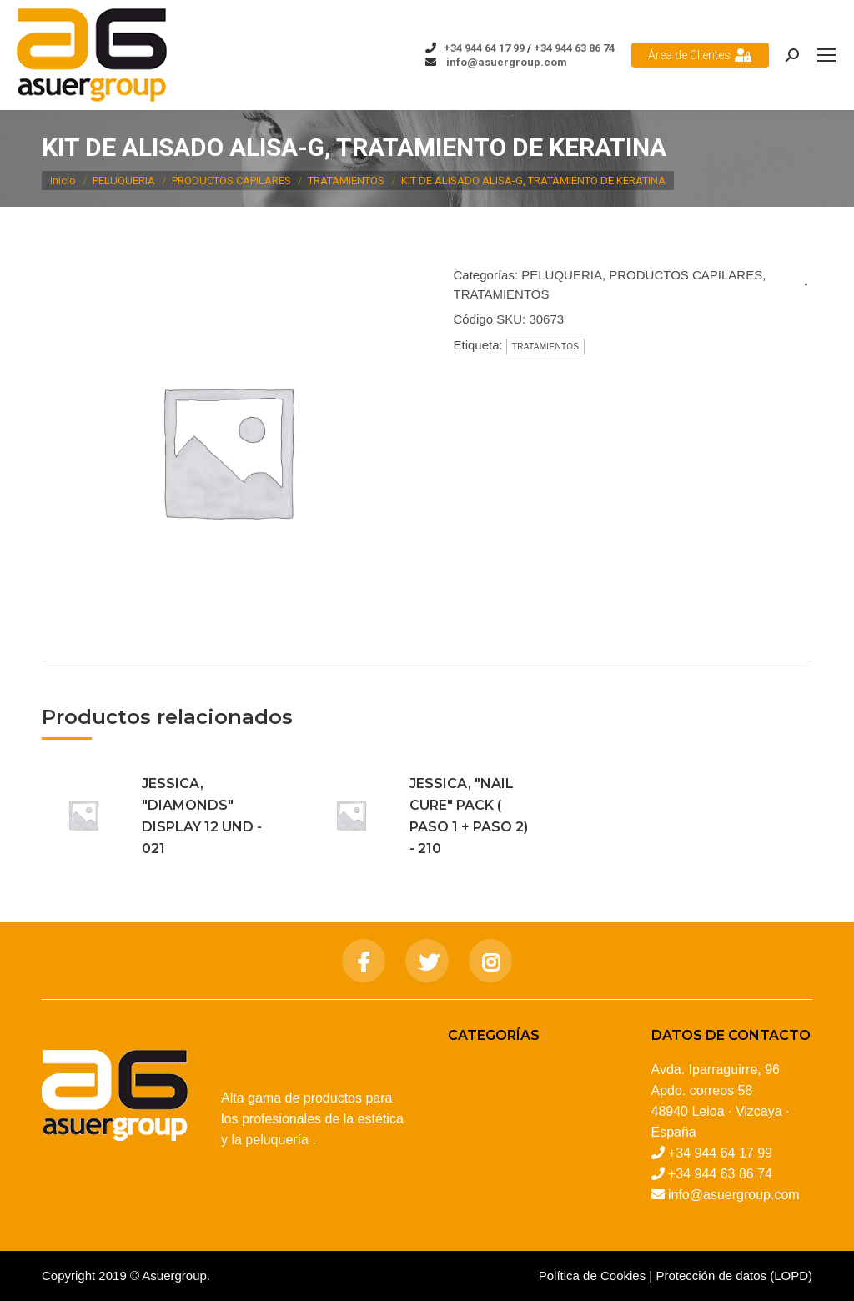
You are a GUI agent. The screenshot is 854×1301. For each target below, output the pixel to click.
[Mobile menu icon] (826, 55)
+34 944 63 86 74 (574, 48)
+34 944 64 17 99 (484, 48)
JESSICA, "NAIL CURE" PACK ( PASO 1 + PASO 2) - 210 (468, 816)
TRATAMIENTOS (502, 294)
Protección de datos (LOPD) (734, 1275)
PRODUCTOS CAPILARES (685, 275)
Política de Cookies (592, 1275)
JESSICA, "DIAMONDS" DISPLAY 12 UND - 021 (202, 816)
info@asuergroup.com (505, 62)
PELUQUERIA (561, 275)
